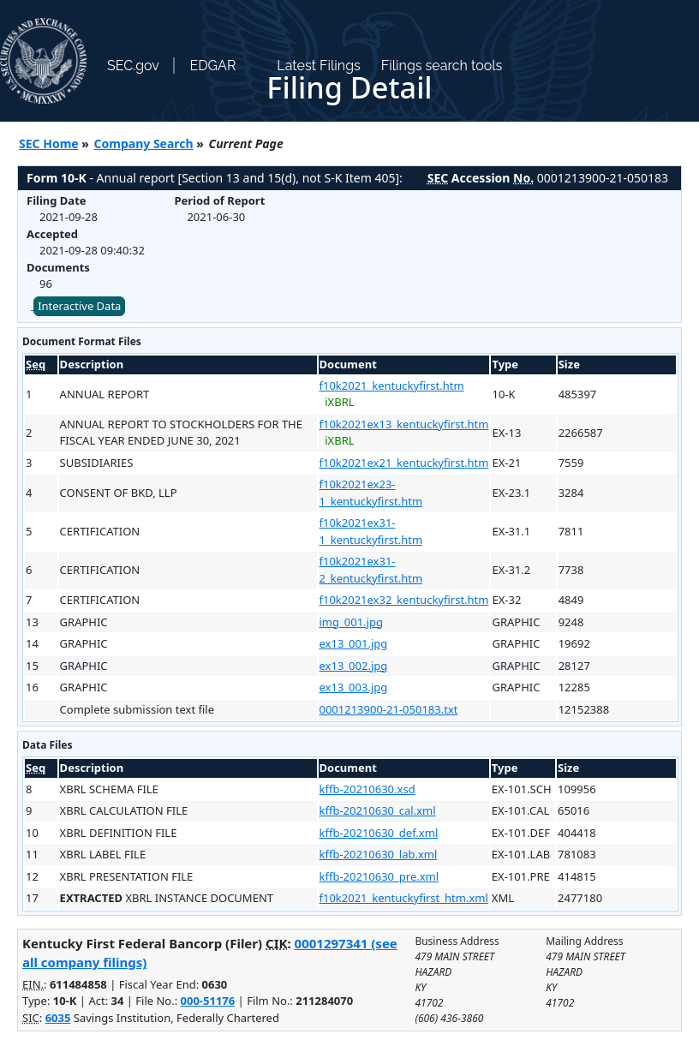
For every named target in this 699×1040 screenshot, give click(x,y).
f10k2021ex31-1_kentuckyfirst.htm (371, 531)
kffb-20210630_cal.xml (378, 810)
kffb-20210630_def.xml (379, 832)
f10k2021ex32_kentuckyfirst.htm (404, 599)
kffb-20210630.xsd (367, 789)
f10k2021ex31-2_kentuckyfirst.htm (371, 569)
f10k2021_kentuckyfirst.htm (392, 385)
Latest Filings (318, 65)
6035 (58, 1017)
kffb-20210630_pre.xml (379, 876)
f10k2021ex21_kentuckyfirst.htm (404, 462)
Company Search (144, 143)
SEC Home (49, 143)
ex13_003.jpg (354, 687)
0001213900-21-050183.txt (389, 709)
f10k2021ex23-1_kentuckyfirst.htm (371, 492)
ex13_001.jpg (354, 643)
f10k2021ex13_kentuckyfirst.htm (404, 424)
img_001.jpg (351, 622)
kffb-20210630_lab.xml (379, 854)
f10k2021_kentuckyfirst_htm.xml (404, 898)
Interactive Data (79, 306)
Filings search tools (442, 65)
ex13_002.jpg (354, 665)
